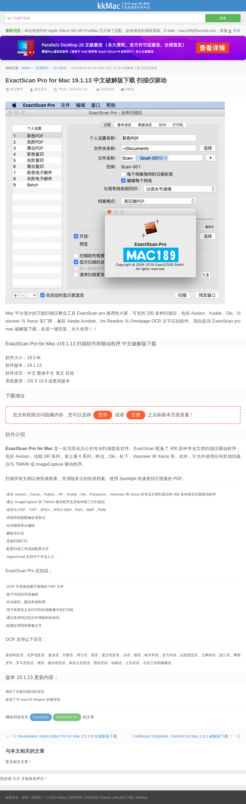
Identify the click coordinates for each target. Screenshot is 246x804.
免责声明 (75, 797)
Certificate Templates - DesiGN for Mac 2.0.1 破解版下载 (180, 736)
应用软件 (42, 68)
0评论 (130, 89)
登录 (237, 30)
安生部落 (91, 797)
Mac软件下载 (123, 797)
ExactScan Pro (67, 717)
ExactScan (41, 717)
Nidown (105, 797)
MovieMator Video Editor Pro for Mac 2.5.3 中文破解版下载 (67, 736)
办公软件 (60, 68)
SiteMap (142, 797)
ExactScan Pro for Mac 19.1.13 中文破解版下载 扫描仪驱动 (86, 80)
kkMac (123, 5)
